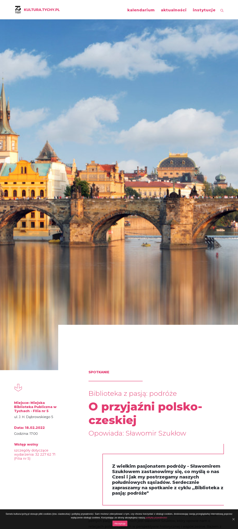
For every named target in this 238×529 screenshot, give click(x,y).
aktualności (174, 10)
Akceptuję (119, 523)
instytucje (204, 10)
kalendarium (141, 10)
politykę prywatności (156, 517)
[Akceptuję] (233, 519)
